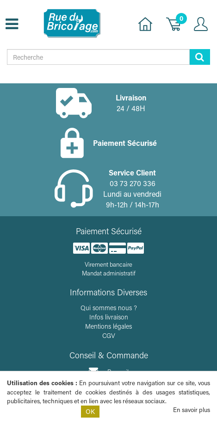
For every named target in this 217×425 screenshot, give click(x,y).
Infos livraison (108, 316)
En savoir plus (191, 409)
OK (90, 411)
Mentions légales (108, 326)
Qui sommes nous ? (109, 307)
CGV (108, 335)
